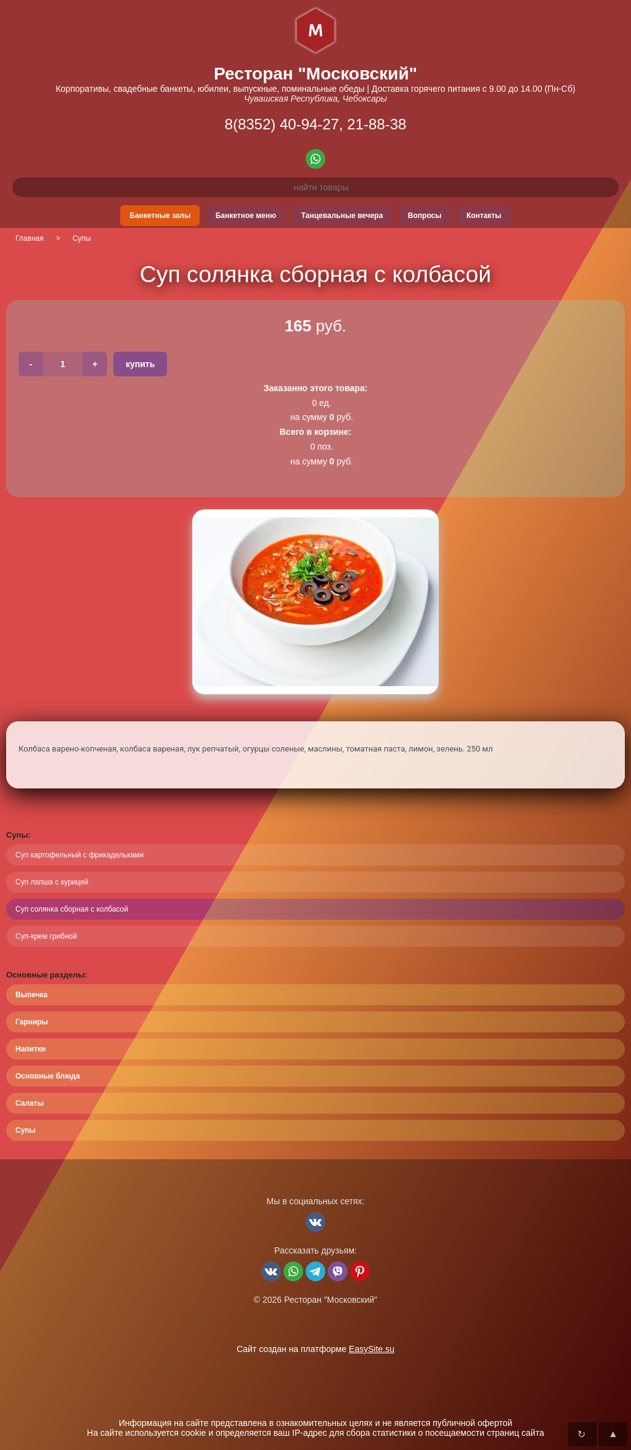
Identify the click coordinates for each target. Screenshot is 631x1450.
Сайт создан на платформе (315, 1349)
